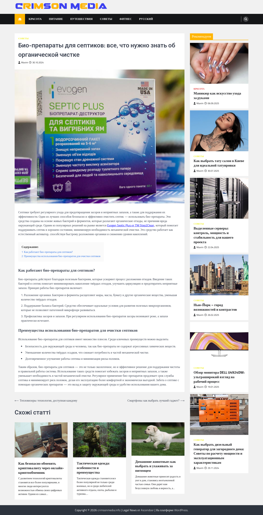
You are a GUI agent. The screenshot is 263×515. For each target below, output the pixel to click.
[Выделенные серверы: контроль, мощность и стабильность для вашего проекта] (219, 198)
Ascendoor (147, 510)
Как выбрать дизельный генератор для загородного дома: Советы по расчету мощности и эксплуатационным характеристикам (219, 453)
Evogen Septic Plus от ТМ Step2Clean (130, 225)
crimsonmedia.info (109, 510)
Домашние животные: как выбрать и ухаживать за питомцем (155, 466)
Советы (106, 19)
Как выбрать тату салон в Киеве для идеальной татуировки (219, 163)
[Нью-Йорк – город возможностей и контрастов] (219, 274)
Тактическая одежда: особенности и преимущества (93, 468)
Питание (56, 19)
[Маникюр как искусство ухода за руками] (219, 63)
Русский (146, 19)
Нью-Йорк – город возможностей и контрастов (215, 307)
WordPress (181, 510)
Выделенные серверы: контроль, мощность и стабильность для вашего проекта (213, 235)
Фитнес (125, 19)
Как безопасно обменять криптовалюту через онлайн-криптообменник (41, 468)
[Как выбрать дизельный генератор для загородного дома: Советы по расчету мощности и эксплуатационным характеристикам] (219, 414)
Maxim (23, 62)
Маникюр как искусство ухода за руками (217, 95)
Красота (35, 19)
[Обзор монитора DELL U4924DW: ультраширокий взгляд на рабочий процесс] (219, 342)
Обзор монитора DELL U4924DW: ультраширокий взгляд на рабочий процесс (219, 377)
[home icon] (20, 19)
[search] (246, 19)
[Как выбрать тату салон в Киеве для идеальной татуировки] (219, 130)
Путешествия (81, 19)
